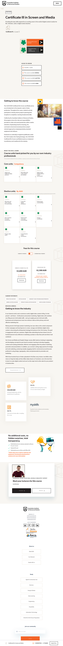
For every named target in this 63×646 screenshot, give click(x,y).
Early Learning (31, 596)
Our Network (31, 557)
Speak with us (31, 562)
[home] (10, 3)
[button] (57, 3)
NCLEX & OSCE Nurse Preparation (32, 617)
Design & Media (31, 590)
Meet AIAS (31, 551)
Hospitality (31, 606)
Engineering (31, 601)
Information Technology (31, 612)
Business (31, 585)
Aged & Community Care (31, 579)
